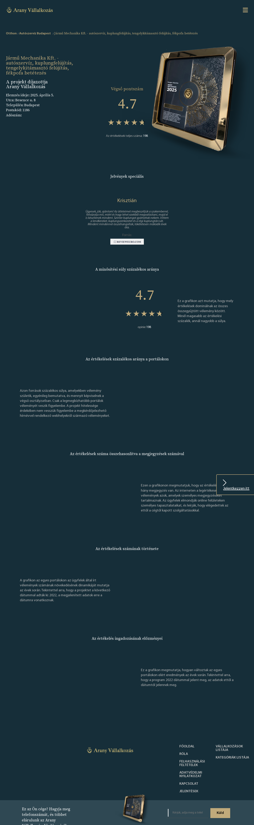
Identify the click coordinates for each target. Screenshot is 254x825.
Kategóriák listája (232, 757)
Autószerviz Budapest (35, 33)
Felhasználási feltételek (192, 763)
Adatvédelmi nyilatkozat (190, 774)
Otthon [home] (11, 33)
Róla (183, 754)
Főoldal (186, 746)
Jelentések (188, 791)
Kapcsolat (188, 784)
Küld (220, 813)
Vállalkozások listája (229, 748)
